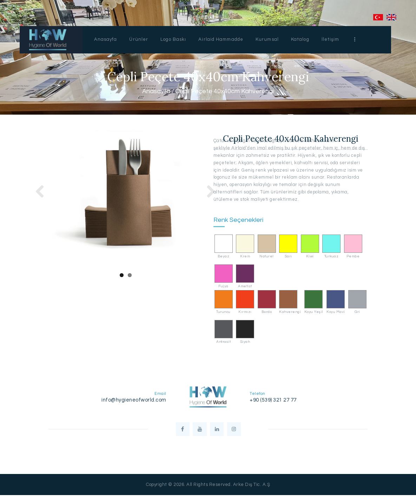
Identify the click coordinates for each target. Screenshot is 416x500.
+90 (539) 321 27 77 (273, 400)
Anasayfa (156, 91)
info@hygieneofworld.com (133, 400)
